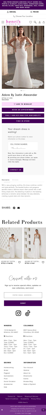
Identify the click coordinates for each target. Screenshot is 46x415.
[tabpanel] (23, 57)
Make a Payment (30, 384)
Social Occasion (10, 381)
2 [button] (22, 90)
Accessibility (25, 399)
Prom (6, 379)
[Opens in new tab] (8, 336)
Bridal (6, 370)
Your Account (28, 367)
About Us (27, 373)
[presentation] (11, 243)
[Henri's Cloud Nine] (13, 22)
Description (5, 180)
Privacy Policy (35, 399)
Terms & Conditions (12, 399)
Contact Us (11, 396)
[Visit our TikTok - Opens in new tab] (27, 313)
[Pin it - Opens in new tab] (14, 208)
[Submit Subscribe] (23, 303)
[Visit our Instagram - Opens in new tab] (18, 313)
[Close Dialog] (2, 410)
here (29, 413)
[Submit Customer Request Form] (15, 170)
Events (26, 379)
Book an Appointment (23, 110)
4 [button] (24, 90)
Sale (5, 387)
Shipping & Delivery (31, 396)
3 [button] (23, 90)
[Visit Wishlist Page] (30, 22)
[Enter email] (23, 295)
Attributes (15, 180)
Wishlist (26, 370)
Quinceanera (8, 376)
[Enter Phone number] (21, 148)
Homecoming (9, 367)
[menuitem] (11, 12)
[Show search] (35, 22)
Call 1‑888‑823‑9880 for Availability (23, 115)
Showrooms (28, 376)
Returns (20, 396)
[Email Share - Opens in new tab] (18, 208)
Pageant (7, 373)
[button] (2, 22)
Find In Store (23, 121)
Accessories (8, 384)
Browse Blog (28, 381)
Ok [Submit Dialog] (44, 410)
